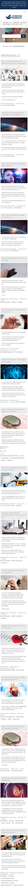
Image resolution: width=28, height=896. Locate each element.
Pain (13, 822)
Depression (3, 460)
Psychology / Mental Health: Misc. (17, 458)
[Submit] (23, 36)
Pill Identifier (16, 22)
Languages (5, 22)
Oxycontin (8, 822)
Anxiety (21, 455)
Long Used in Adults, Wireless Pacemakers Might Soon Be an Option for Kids (14, 515)
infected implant (22, 706)
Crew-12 (6, 90)
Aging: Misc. (9, 207)
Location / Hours (7, 24)
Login (21, 24)
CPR (8, 250)
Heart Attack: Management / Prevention (10, 455)
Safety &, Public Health (18, 885)
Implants (20, 302)
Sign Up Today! (15, 24)
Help (10, 22)
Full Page (2, 105)
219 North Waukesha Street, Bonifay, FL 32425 (13, 2)
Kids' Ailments (4, 562)
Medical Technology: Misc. (7, 352)
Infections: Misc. (16, 719)
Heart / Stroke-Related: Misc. (8, 716)
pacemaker (23, 332)
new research (10, 496)
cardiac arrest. (13, 238)
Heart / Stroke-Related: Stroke (8, 670)
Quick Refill (23, 22)
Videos (15, 39)
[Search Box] (11, 36)
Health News (7, 39)
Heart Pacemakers (11, 105)
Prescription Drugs (19, 822)
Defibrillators (14, 302)
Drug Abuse (11, 820)
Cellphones (4, 876)
